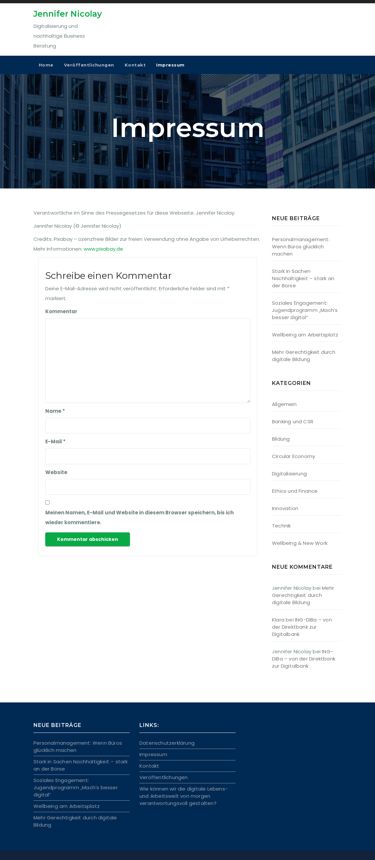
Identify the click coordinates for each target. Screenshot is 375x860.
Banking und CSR (292, 421)
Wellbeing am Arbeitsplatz (305, 334)
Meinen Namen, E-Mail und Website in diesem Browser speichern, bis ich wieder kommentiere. (139, 517)
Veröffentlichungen (89, 64)
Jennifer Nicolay (67, 14)
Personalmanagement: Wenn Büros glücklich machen (301, 246)
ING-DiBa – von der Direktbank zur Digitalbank (302, 627)
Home (46, 64)
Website (56, 472)
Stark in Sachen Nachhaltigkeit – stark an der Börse (303, 278)
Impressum (170, 64)
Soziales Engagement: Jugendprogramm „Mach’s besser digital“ (305, 310)
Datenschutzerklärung (167, 742)
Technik (281, 525)
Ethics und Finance (295, 490)
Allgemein (284, 404)
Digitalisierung (289, 473)
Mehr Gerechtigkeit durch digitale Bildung (303, 356)
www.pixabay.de (103, 248)
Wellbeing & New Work (299, 543)
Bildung (281, 438)
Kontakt (135, 64)
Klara (278, 619)
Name (55, 411)
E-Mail (55, 441)
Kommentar (61, 311)
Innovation (285, 508)
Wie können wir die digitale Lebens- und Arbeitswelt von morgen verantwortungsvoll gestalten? (183, 796)
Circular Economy (293, 456)
